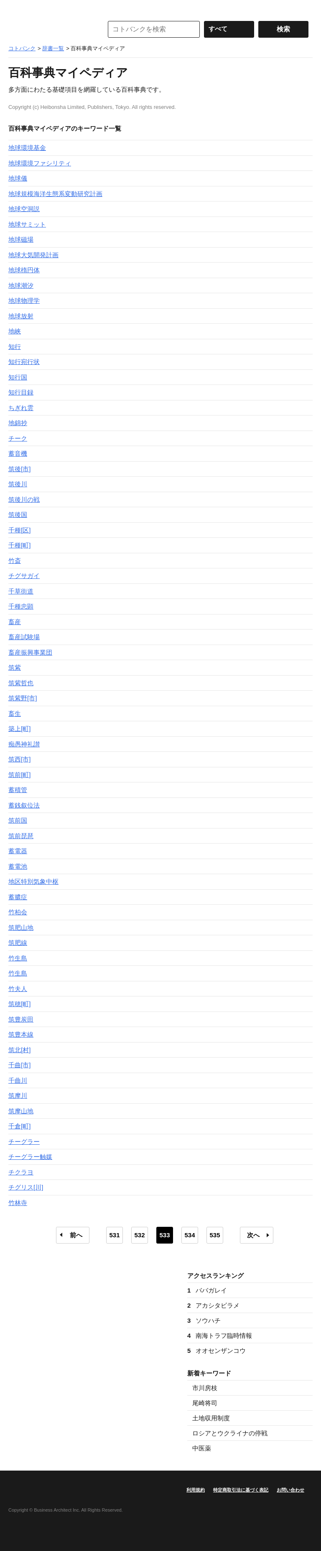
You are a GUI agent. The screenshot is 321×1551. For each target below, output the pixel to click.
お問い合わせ (290, 1489)
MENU (16, 8)
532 (139, 1235)
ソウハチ (204, 1320)
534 (189, 1235)
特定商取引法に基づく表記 (240, 1489)
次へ (253, 1235)
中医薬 (201, 1448)
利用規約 (195, 1489)
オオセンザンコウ (216, 1350)
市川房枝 (204, 1387)
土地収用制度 (211, 1418)
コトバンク (49, 29)
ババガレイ (207, 1290)
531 (114, 1235)
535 (214, 1235)
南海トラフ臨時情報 (219, 1335)
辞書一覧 (53, 48)
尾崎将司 (204, 1402)
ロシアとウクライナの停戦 (230, 1433)
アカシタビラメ (213, 1305)
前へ (76, 1235)
